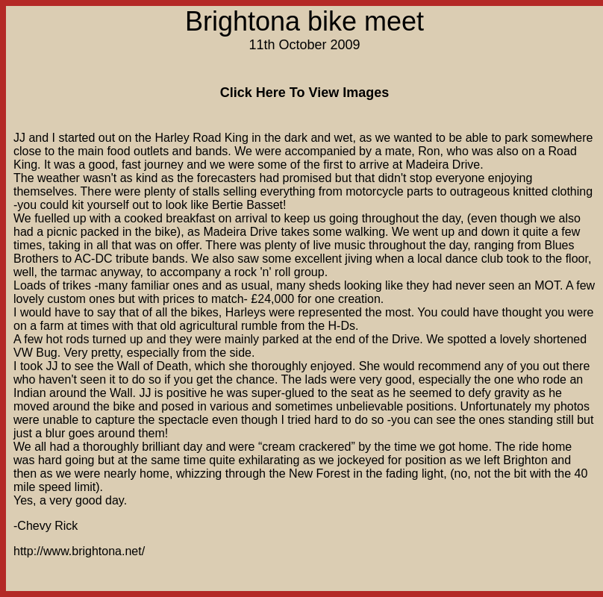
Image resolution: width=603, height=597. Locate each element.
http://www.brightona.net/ (79, 551)
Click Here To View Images (304, 92)
